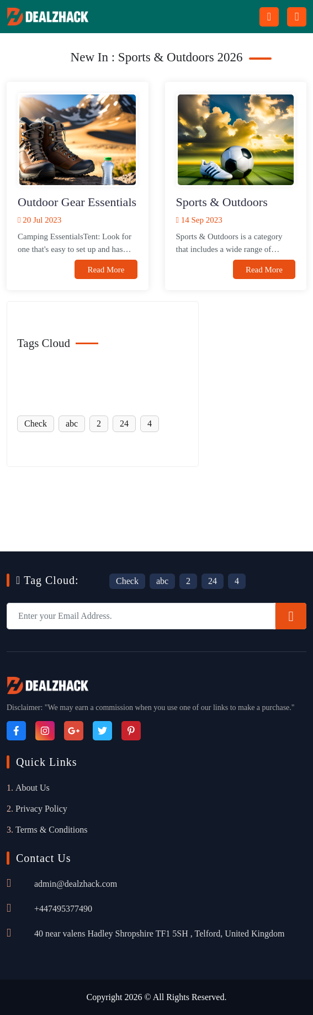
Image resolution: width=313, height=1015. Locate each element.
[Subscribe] (290, 616)
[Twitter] (102, 730)
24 (124, 423)
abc (72, 423)
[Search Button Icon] (269, 17)
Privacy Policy (41, 808)
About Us (32, 787)
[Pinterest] (131, 730)
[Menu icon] (296, 17)
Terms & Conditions (51, 829)
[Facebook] (16, 730)
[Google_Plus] (73, 730)
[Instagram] (45, 730)
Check (35, 423)
